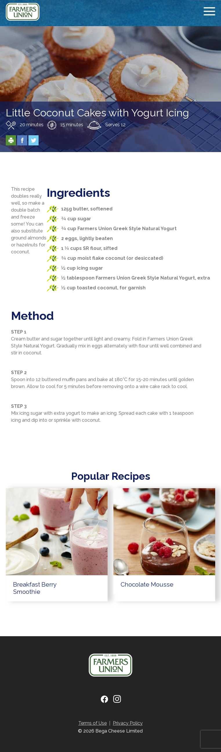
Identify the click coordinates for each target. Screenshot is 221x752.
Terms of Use (92, 723)
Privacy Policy (128, 723)
